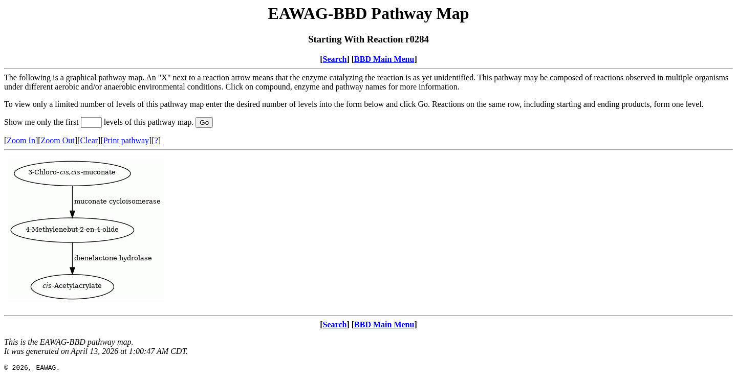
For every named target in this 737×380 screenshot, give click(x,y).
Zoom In (21, 140)
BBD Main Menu (384, 59)
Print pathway (126, 140)
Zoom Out (58, 140)
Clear (89, 140)
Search (335, 59)
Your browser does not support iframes (368, 232)
